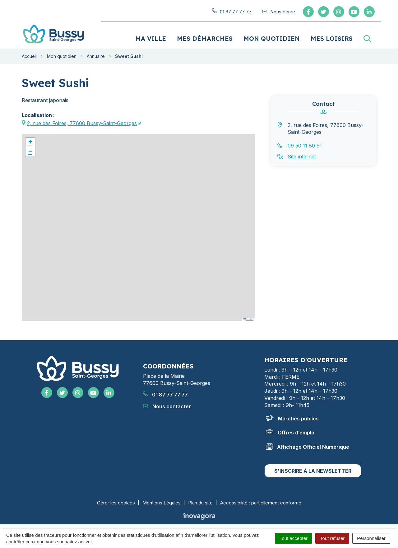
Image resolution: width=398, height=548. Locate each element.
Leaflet (248, 317)
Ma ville (150, 36)
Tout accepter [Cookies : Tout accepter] (294, 538)
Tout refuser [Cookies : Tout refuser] (332, 538)
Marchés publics (292, 417)
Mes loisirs (332, 36)
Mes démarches (205, 36)
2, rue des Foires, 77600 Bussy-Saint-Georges (82, 121)
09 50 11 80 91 (305, 144)
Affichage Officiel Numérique (307, 445)
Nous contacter (167, 404)
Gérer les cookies (116, 501)
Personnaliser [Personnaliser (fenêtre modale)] (371, 538)
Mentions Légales (161, 501)
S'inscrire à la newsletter (312, 469)
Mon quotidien (271, 36)
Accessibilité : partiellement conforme (260, 501)
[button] (30, 140)
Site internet (302, 155)
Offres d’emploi (291, 431)
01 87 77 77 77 (165, 393)
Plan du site (200, 501)
